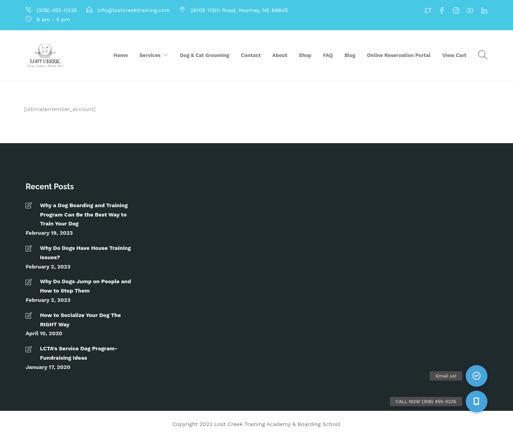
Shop (305, 55)
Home (121, 55)
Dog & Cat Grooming (204, 55)
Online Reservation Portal (398, 55)
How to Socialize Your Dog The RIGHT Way (80, 319)
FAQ (328, 55)
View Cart (454, 55)
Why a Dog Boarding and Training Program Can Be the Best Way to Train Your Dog (83, 214)
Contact (251, 55)
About (279, 55)
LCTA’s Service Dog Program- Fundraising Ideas (78, 353)
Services (149, 55)
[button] (476, 401)
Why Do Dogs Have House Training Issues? (85, 252)
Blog (349, 55)
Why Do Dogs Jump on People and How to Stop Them (85, 286)
